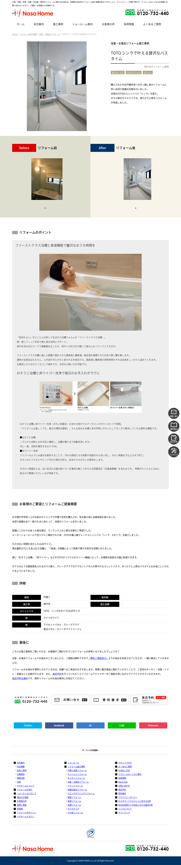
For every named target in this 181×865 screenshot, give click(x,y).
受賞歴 (20, 809)
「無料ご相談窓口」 (98, 658)
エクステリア (73, 809)
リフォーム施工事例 (28, 34)
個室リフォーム (74, 797)
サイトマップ (124, 813)
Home (15, 34)
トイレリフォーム (75, 786)
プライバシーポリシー (128, 797)
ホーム (20, 24)
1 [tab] (45, 207)
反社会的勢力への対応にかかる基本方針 (135, 805)
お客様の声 (108, 24)
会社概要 (21, 767)
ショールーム (73, 763)
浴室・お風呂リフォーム (49, 34)
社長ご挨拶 (22, 770)
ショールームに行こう (26, 793)
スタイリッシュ (133, 72)
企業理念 (21, 774)
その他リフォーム (75, 813)
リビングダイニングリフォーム (81, 793)
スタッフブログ (125, 763)
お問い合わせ (124, 786)
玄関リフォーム (74, 805)
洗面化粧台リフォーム (77, 790)
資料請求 (122, 793)
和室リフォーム (74, 801)
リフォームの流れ (24, 790)
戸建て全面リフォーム (77, 770)
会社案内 (39, 24)
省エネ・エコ (117, 72)
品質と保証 (22, 805)
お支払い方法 (124, 770)
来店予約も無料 (20, 678)
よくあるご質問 (152, 24)
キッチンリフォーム (76, 778)
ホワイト (148, 72)
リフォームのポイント (26, 813)
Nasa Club (122, 782)
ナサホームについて (25, 786)
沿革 (19, 782)
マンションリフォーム (77, 774)
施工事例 (58, 24)
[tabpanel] (47, 180)
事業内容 (21, 778)
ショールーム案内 (82, 24)
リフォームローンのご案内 (129, 774)
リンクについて (125, 809)
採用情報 (129, 24)
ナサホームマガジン (25, 816)
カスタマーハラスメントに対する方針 (134, 801)
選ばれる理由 (22, 797)
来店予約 (56, 674)
